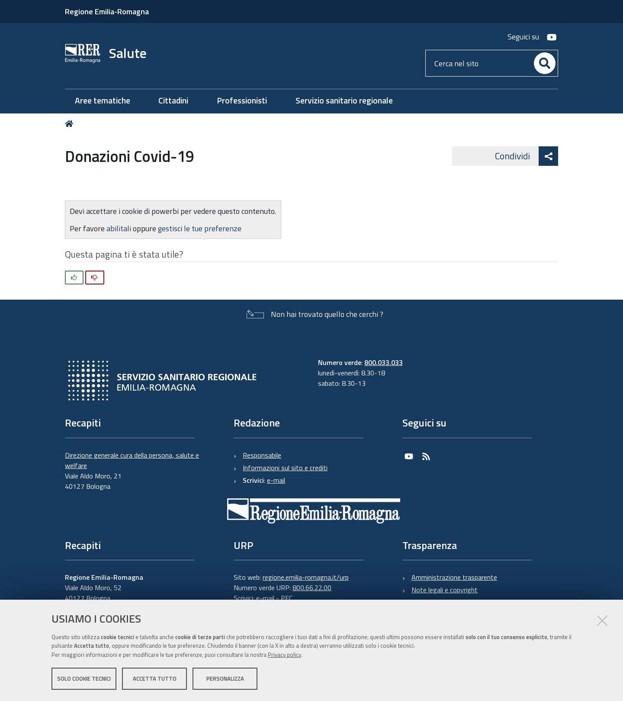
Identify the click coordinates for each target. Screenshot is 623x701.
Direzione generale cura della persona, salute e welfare (132, 460)
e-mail (276, 480)
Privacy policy (284, 654)
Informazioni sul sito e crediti (285, 467)
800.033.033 (383, 362)
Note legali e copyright (444, 590)
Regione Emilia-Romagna (107, 11)
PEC (286, 598)
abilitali (119, 228)
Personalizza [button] (225, 678)
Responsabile (262, 455)
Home (71, 123)
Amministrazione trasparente (454, 577)
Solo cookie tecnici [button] (84, 678)
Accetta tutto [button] (155, 678)
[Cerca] (545, 63)
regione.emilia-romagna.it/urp (306, 577)
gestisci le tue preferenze (199, 228)
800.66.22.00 (311, 587)
